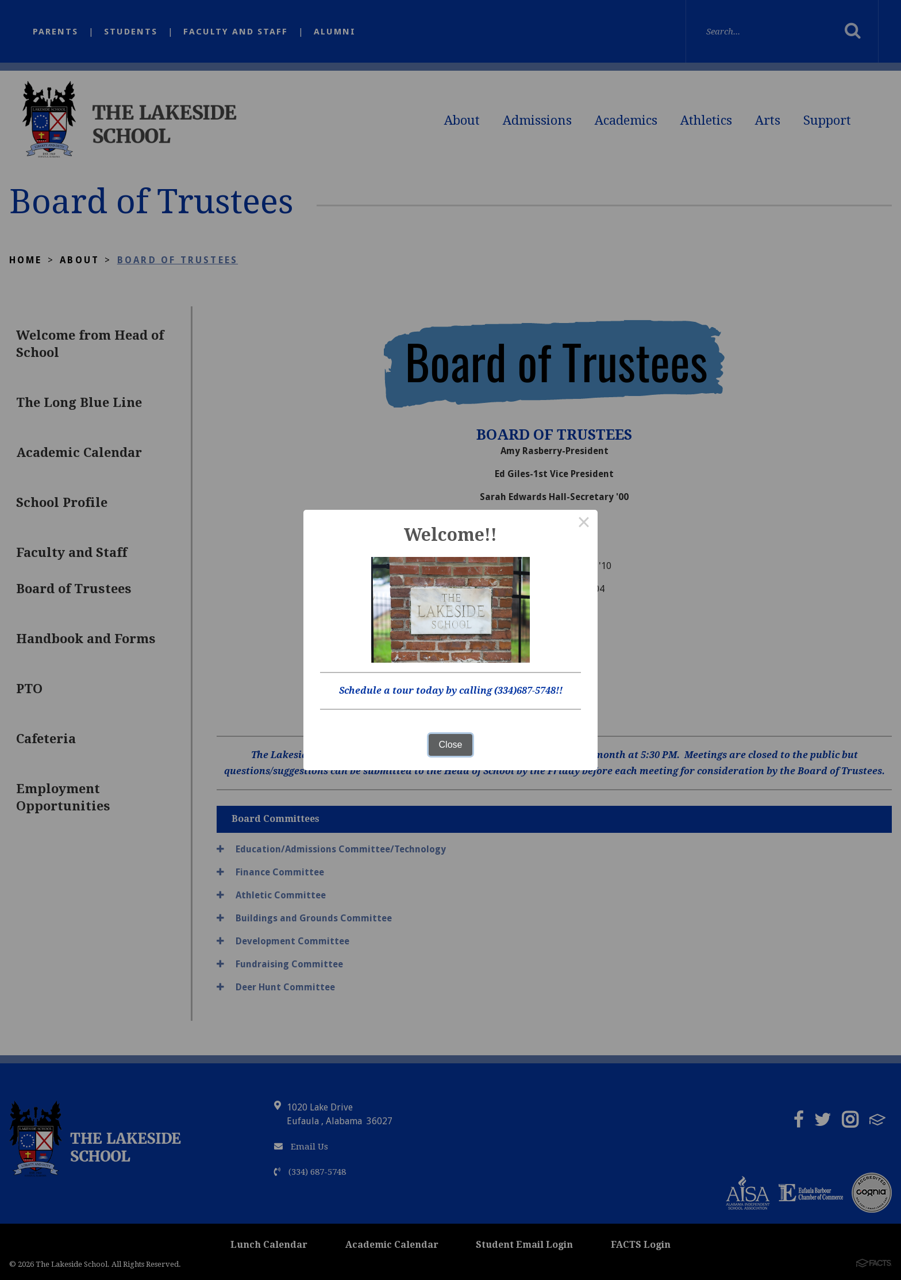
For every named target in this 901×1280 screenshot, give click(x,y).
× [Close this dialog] (584, 523)
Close (451, 744)
